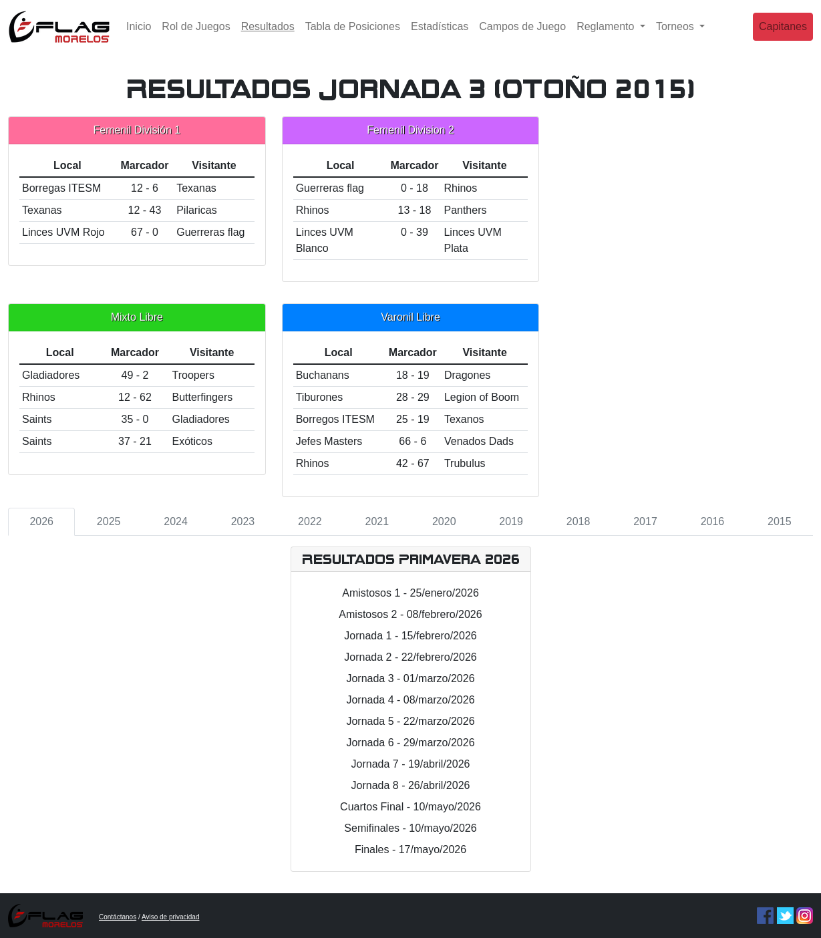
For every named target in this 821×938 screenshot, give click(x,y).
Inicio (138, 36)
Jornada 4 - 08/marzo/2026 (410, 700)
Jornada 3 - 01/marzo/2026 (410, 678)
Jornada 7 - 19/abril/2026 (410, 764)
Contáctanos (117, 917)
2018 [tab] (578, 521)
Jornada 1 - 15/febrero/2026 (410, 635)
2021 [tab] (377, 521)
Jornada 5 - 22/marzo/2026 (410, 721)
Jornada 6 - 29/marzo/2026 (410, 742)
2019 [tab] (511, 521)
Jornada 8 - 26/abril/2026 (410, 785)
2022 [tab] (310, 521)
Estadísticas (439, 36)
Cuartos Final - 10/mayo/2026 (410, 806)
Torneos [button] (676, 36)
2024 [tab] (176, 521)
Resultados (270, 35)
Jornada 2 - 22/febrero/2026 (410, 657)
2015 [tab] (780, 521)
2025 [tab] (109, 521)
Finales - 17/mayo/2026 (410, 849)
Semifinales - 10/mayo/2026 (410, 828)
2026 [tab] (41, 521)
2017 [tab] (645, 521)
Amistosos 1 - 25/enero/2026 (410, 593)
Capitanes (783, 36)
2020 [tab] (444, 521)
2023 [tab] (243, 521)
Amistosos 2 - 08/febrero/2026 (410, 614)
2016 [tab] (713, 521)
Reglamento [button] (607, 36)
